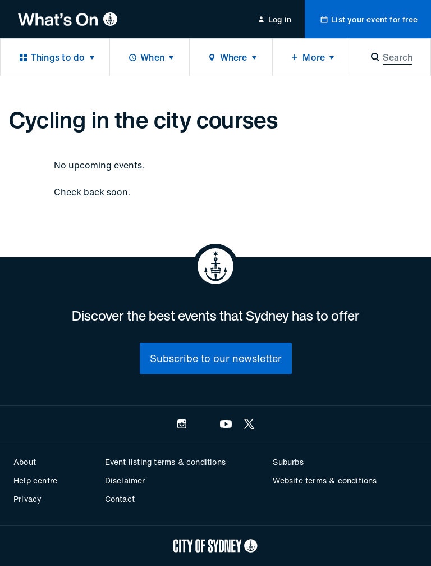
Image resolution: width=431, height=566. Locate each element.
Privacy (27, 499)
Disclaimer (125, 480)
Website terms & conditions (325, 480)
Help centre (35, 480)
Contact (120, 499)
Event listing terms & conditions (165, 462)
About (24, 462)
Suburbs (288, 462)
